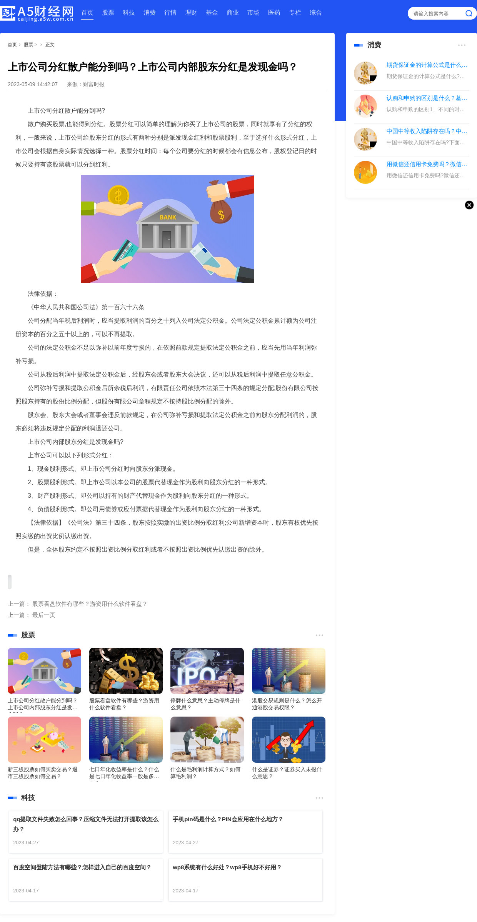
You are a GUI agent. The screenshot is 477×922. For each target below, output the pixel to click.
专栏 (295, 12)
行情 (170, 12)
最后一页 (43, 615)
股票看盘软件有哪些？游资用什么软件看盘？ (90, 603)
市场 (253, 12)
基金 (212, 12)
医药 (274, 12)
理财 (191, 12)
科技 (129, 12)
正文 (50, 44)
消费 (149, 12)
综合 (316, 12)
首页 (87, 12)
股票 (108, 12)
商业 (233, 12)
